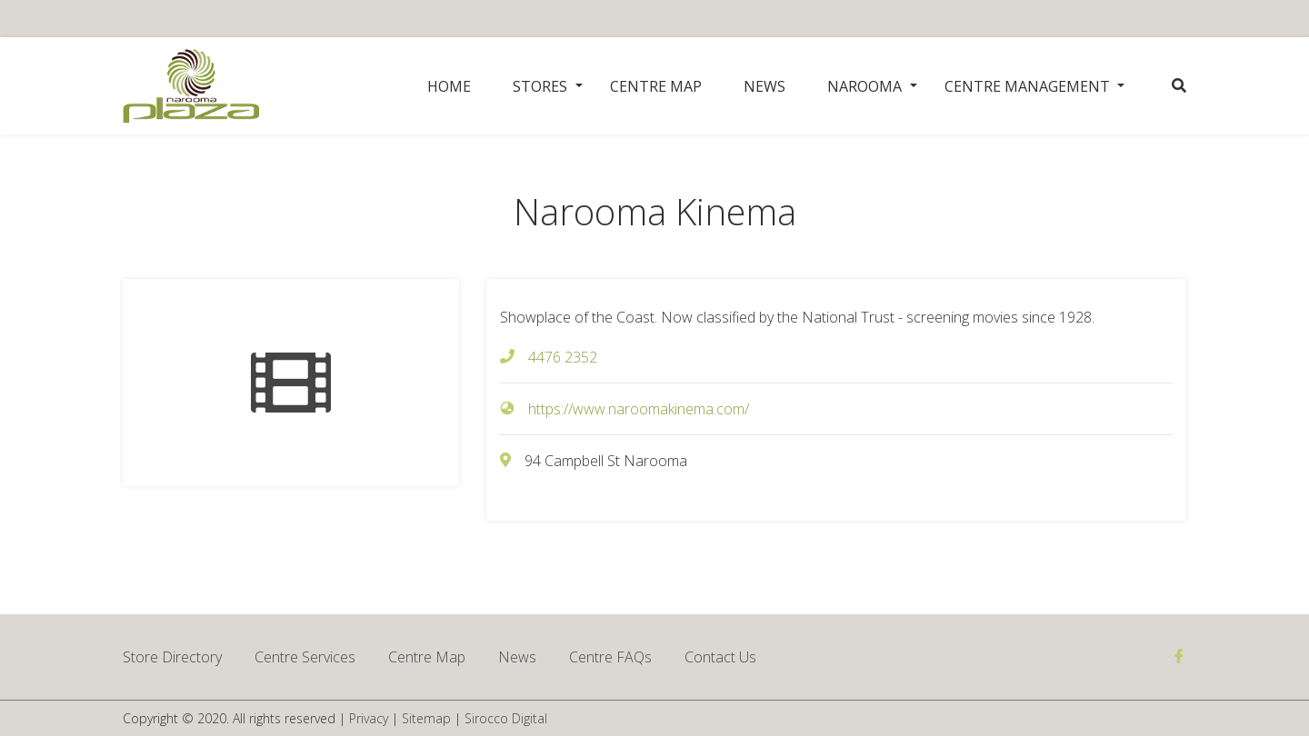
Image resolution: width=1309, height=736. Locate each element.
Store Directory (172, 657)
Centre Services (305, 657)
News (764, 86)
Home (449, 86)
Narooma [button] (864, 86)
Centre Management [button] (1027, 86)
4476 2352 (562, 357)
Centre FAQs (610, 657)
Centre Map (656, 86)
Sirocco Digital (506, 718)
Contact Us (720, 657)
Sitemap (426, 718)
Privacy (368, 718)
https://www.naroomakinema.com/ (638, 409)
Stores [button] (540, 86)
